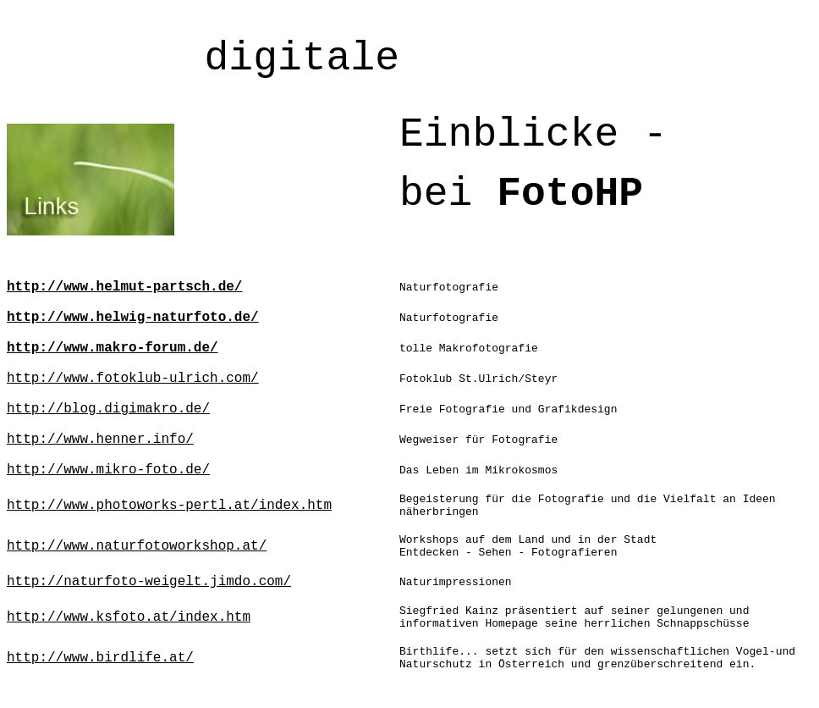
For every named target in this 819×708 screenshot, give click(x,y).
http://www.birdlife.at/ (100, 658)
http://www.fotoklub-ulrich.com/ (133, 378)
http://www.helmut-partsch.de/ (124, 287)
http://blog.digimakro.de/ (108, 409)
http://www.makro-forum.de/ (112, 348)
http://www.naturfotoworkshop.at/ (137, 546)
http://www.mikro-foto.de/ (108, 470)
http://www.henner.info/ (100, 439)
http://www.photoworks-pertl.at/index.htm (169, 505)
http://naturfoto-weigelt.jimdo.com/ (149, 581)
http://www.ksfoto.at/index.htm (128, 617)
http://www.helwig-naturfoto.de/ (133, 317)
